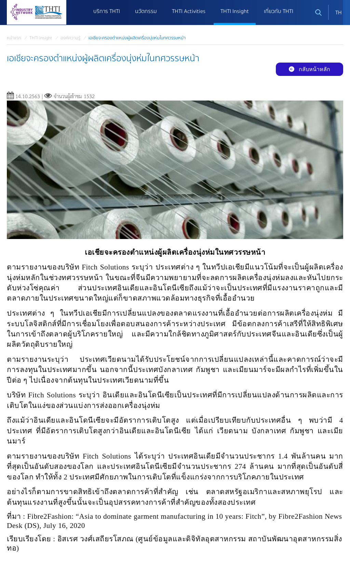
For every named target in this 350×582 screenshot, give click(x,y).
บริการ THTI (106, 11)
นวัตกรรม (146, 11)
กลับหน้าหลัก (309, 69)
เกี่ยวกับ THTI (278, 11)
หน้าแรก (14, 38)
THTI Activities (188, 11)
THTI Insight (234, 11)
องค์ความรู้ (70, 38)
